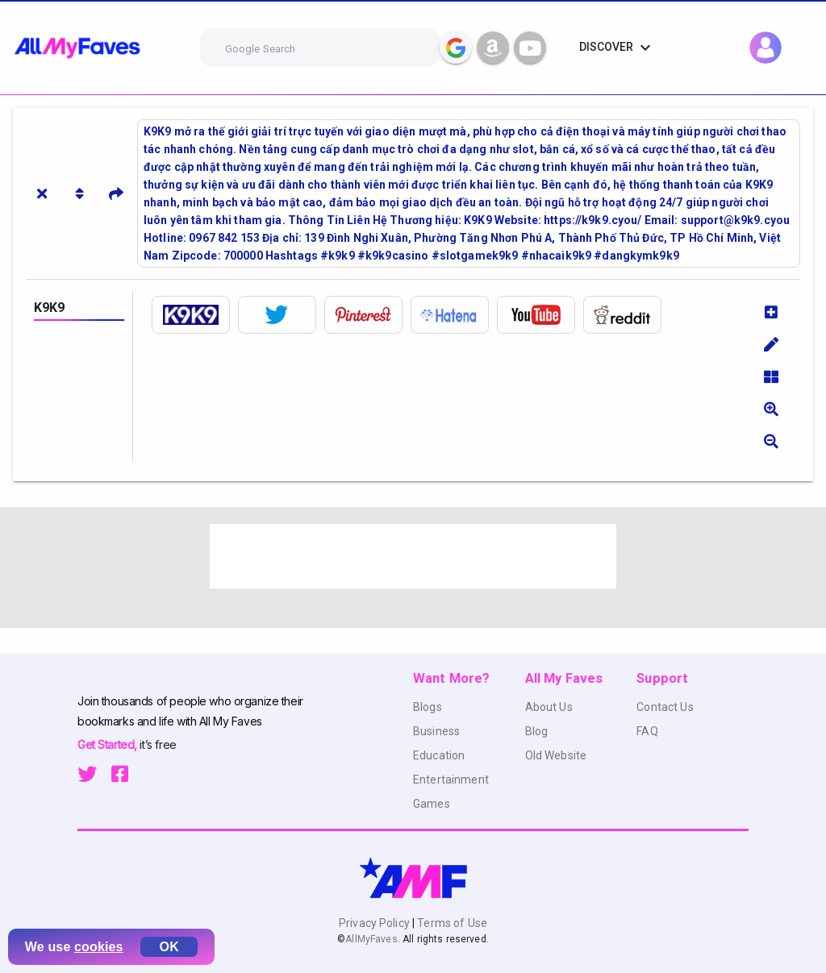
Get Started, (108, 744)
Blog (537, 731)
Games (431, 803)
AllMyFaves (371, 939)
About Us (549, 707)
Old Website (556, 755)
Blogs (427, 707)
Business (436, 731)
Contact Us (664, 707)
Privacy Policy (375, 923)
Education (439, 755)
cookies (98, 947)
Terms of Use (451, 923)
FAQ (646, 731)
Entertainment (451, 779)
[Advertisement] (413, 556)
